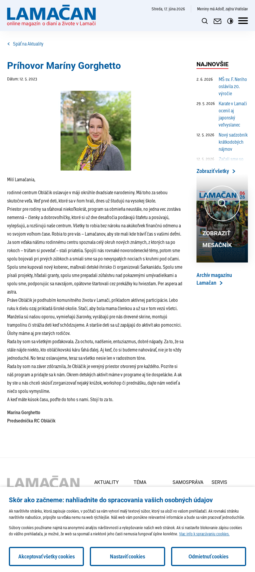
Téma (140, 482)
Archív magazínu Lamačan (214, 278)
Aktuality (106, 482)
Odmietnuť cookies (208, 556)
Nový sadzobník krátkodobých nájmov (222, 142)
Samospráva (188, 482)
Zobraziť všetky (212, 171)
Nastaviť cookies (127, 556)
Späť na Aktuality (25, 44)
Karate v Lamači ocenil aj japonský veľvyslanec (221, 114)
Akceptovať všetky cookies (46, 556)
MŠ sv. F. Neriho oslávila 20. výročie (221, 86)
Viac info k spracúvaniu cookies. (204, 534)
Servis (219, 482)
